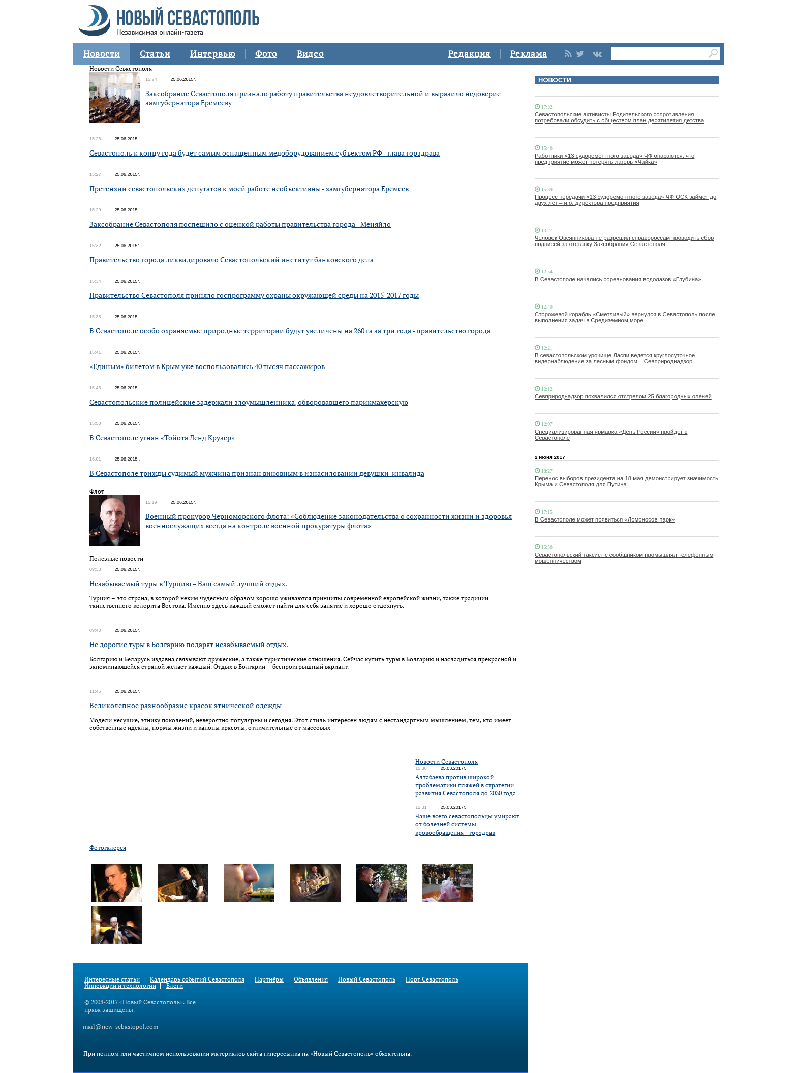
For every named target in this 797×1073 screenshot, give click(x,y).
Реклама (528, 53)
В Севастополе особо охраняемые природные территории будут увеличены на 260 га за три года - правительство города (290, 330)
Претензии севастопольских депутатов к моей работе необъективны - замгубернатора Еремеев (249, 188)
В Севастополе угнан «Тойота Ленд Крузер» (162, 437)
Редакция (469, 53)
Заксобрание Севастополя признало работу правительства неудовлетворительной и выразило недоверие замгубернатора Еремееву (323, 97)
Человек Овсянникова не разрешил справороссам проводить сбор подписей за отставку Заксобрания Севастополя (624, 241)
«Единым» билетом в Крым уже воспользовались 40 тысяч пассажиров (207, 366)
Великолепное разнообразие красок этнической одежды (185, 705)
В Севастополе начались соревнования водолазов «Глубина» (618, 279)
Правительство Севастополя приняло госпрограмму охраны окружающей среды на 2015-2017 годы (254, 295)
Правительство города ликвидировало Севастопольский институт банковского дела (231, 259)
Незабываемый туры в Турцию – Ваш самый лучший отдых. (188, 583)
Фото (266, 53)
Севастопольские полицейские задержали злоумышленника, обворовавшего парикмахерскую (248, 402)
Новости (101, 53)
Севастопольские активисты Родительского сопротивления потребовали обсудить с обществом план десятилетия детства (619, 117)
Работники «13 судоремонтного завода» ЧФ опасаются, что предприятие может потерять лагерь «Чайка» (614, 158)
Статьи (155, 53)
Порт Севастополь (432, 979)
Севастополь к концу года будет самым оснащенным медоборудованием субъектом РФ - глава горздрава (264, 153)
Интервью (212, 53)
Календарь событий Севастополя (197, 979)
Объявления (311, 979)
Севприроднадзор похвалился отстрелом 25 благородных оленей (623, 396)
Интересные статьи (112, 979)
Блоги (174, 985)
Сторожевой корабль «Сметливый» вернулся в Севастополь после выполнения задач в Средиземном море (625, 317)
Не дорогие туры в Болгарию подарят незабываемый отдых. (188, 644)
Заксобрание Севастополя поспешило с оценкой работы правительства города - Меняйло (240, 224)
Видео (310, 53)
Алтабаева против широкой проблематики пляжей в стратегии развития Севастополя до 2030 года (465, 785)
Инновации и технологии (120, 985)
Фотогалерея (107, 847)
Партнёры (269, 979)
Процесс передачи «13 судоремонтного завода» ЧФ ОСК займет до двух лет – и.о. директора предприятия (625, 200)
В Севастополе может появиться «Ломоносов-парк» (605, 519)
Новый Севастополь (366, 979)
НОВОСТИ (554, 80)
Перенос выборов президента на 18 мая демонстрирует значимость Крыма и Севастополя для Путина (626, 481)
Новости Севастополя (446, 761)
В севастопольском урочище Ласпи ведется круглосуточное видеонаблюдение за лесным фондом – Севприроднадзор (615, 358)
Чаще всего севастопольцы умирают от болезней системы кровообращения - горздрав (467, 824)
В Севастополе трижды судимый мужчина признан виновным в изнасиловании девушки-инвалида (256, 473)
